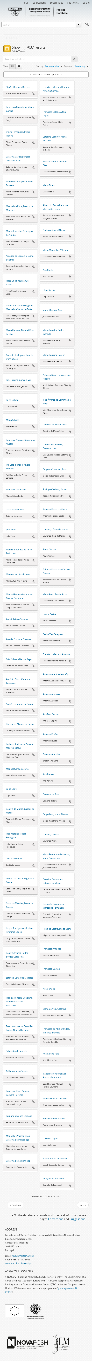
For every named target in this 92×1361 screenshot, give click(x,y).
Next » (83, 1205)
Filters (11, 38)
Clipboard (87, 24)
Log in (86, 2)
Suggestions (56, 2)
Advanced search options (46, 74)
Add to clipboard (33, 94)
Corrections (39, 2)
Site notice (73, 2)
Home (25, 2)
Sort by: (40, 66)
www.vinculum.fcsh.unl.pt (18, 1263)
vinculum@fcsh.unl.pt (23, 1255)
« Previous (15, 1205)
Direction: (69, 66)
